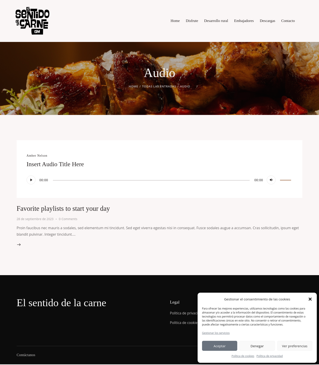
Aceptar (220, 346)
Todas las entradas (159, 86)
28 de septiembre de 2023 (35, 219)
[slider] (151, 180)
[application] (159, 180)
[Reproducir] (31, 180)
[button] (310, 299)
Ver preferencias (294, 346)
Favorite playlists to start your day (70, 208)
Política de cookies (242, 356)
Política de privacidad (270, 356)
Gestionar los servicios (216, 333)
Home (133, 86)
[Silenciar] (271, 180)
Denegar (257, 346)
